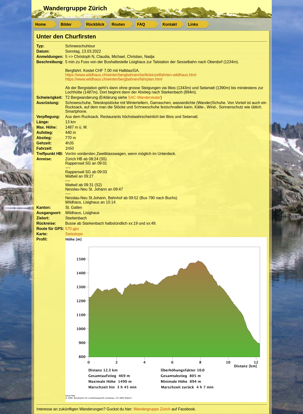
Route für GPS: (50, 229)
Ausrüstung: (48, 103)
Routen (118, 24)
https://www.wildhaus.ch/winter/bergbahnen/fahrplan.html (113, 79)
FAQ (141, 24)
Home (40, 24)
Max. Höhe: (47, 127)
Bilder (66, 24)
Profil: (42, 239)
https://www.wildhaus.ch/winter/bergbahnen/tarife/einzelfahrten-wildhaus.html (130, 75)
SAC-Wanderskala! (144, 97)
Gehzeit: (44, 143)
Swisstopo (74, 234)
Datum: (43, 51)
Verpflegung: (48, 117)
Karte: (42, 234)
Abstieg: (44, 138)
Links (193, 24)
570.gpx (72, 229)
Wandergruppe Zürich (75, 8)
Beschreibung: (50, 62)
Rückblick (95, 24)
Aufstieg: (45, 132)
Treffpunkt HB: (50, 154)
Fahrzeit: (45, 148)
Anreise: (44, 159)
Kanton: (44, 207)
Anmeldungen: (50, 57)
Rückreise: (46, 223)
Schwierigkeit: (49, 97)
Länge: (43, 122)
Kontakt (170, 24)
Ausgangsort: (49, 213)
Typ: (40, 46)
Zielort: (43, 218)
